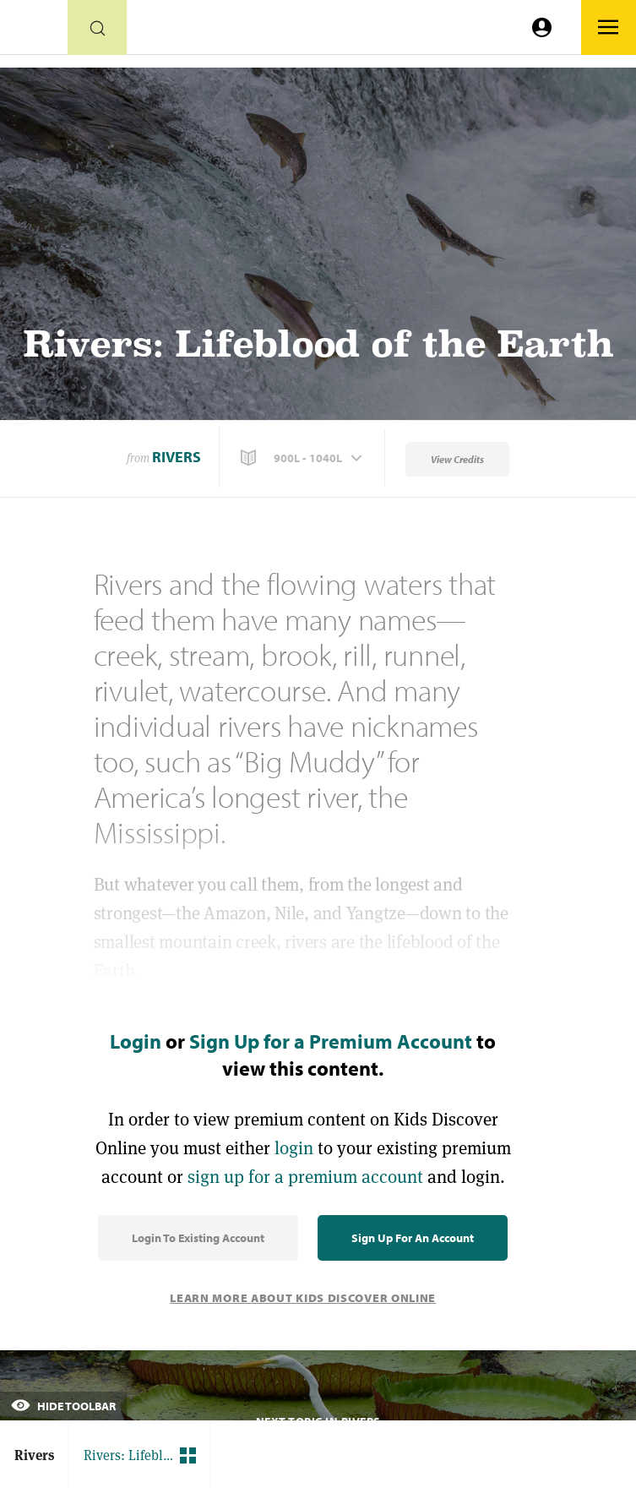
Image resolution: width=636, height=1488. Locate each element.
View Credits (457, 459)
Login (135, 1041)
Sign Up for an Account (412, 1237)
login (294, 1147)
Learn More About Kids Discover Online (303, 1297)
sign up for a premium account (305, 1176)
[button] (303, 458)
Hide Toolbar (63, 1406)
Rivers (176, 456)
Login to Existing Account (198, 1237)
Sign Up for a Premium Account (330, 1041)
